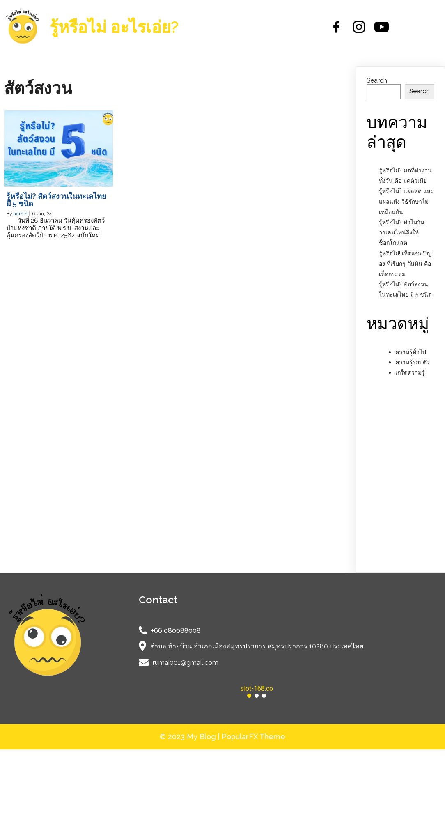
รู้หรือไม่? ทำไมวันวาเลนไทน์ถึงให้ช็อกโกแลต (401, 232)
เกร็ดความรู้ (410, 372)
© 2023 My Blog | (191, 736)
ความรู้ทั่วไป (410, 352)
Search (377, 80)
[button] (257, 688)
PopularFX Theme (253, 736)
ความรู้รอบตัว (412, 362)
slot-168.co (256, 688)
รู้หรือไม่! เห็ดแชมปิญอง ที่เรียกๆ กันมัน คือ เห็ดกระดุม (405, 263)
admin (21, 213)
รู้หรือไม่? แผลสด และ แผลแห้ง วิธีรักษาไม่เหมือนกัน (406, 201)
